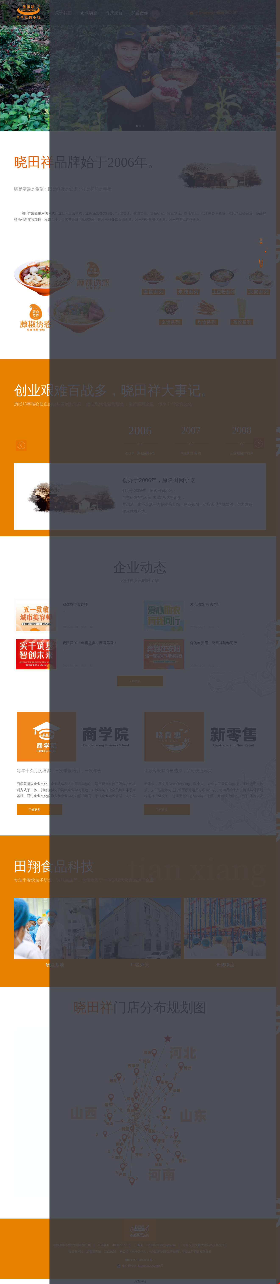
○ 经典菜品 (151, 677)
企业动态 (155, 640)
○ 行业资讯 (191, 651)
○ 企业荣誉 (191, 609)
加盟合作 (155, 691)
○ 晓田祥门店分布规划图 (242, 702)
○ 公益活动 (232, 651)
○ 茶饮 (188, 625)
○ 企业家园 (191, 617)
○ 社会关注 (232, 609)
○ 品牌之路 (151, 609)
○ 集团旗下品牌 (236, 601)
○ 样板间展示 (193, 702)
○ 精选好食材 (193, 677)
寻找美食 (155, 666)
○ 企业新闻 (151, 651)
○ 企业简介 (151, 601)
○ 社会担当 (151, 617)
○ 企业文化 (191, 601)
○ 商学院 (230, 617)
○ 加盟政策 (151, 702)
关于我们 (155, 590)
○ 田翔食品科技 (155, 625)
